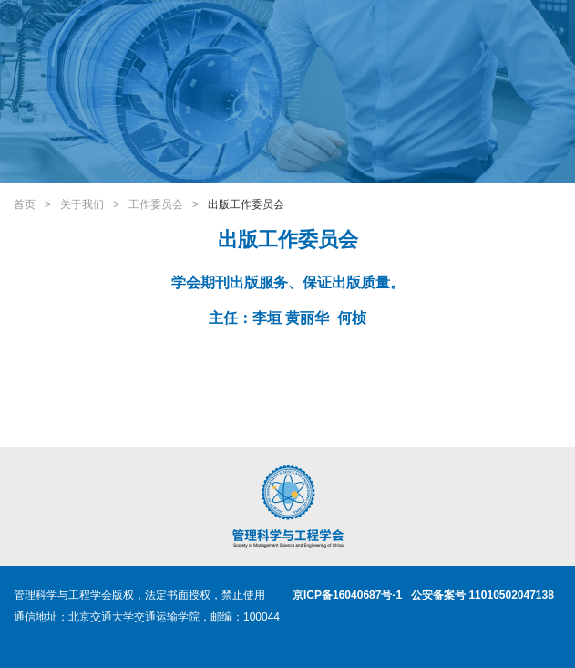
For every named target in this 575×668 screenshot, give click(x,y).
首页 (25, 204)
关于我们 (82, 204)
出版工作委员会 (246, 204)
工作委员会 (155, 204)
